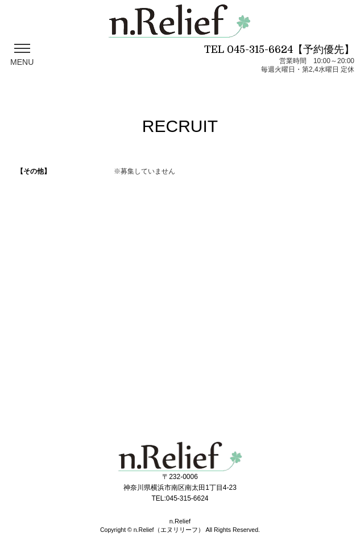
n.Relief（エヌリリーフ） (169, 529)
